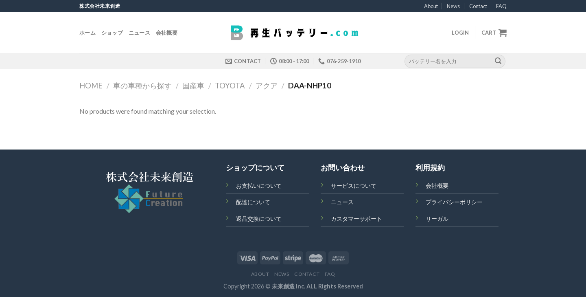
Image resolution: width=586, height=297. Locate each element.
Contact (478, 6)
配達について (253, 201)
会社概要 (166, 32)
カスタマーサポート (356, 218)
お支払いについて (259, 185)
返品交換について (259, 218)
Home (91, 85)
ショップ (112, 32)
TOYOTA (230, 85)
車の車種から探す (142, 85)
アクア (267, 85)
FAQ (501, 6)
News (453, 6)
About (431, 6)
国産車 (193, 85)
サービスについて (353, 185)
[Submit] (498, 61)
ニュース (139, 32)
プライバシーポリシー (454, 201)
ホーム (87, 32)
